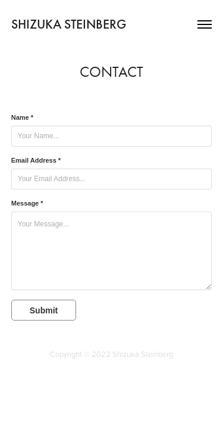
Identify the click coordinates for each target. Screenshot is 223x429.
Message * (27, 203)
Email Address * (36, 160)
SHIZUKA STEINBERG (68, 24)
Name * (22, 117)
